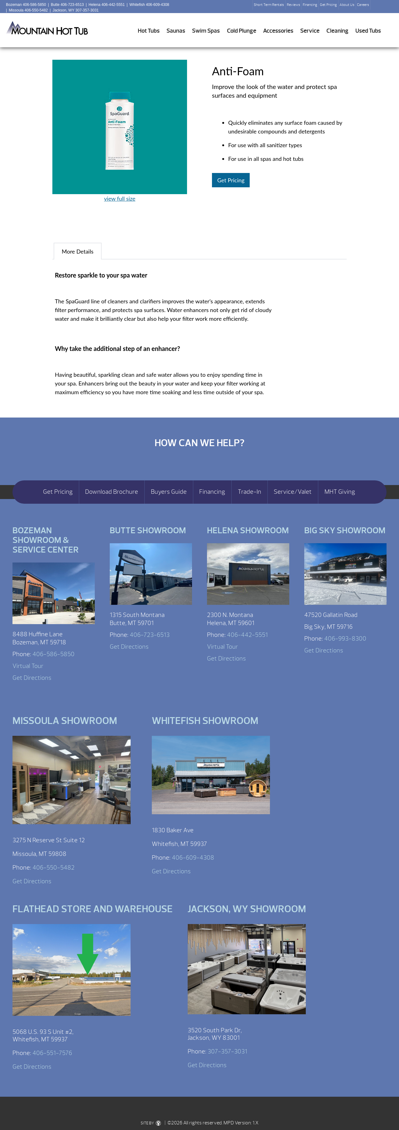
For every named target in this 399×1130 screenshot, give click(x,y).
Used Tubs (368, 31)
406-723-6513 (150, 635)
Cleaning (337, 31)
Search (378, 6)
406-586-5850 (53, 654)
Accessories (278, 31)
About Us (346, 4)
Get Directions (31, 678)
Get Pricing (328, 4)
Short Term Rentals (269, 4)
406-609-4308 (193, 858)
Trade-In (249, 492)
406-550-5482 (53, 867)
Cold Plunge (241, 31)
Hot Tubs (149, 31)
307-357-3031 (227, 1051)
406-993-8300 (345, 638)
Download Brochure (111, 492)
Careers (363, 4)
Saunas (175, 31)
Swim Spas (206, 31)
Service (310, 31)
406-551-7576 (52, 1053)
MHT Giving (339, 492)
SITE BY (151, 1123)
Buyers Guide (169, 492)
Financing (310, 4)
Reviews (293, 4)
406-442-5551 (247, 635)
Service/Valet (293, 492)
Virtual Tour (27, 666)
